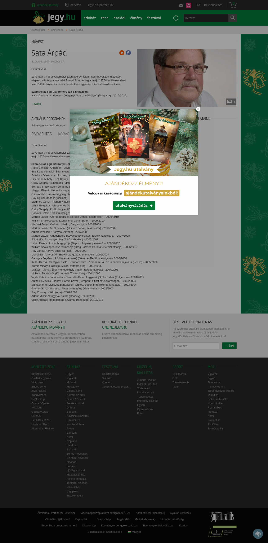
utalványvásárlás (131, 205)
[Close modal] (198, 109)
